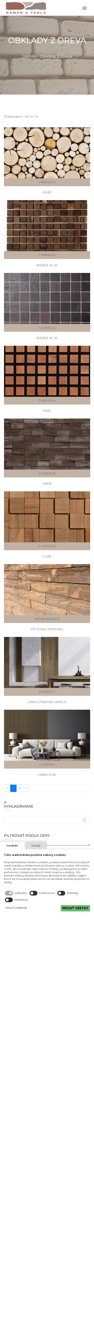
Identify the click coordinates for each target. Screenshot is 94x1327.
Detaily (36, 845)
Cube (47, 556)
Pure (47, 192)
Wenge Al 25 (47, 265)
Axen (47, 483)
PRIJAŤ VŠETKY (75, 908)
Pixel (47, 411)
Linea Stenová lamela (47, 702)
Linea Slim (47, 775)
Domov (29, 56)
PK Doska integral (47, 629)
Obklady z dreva (56, 56)
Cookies (12, 845)
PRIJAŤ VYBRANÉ (16, 907)
